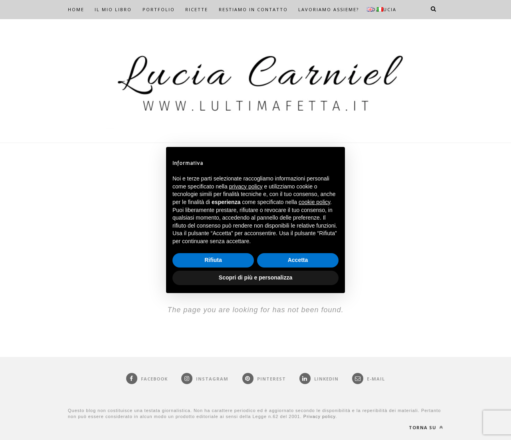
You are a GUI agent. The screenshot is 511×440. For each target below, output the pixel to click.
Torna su (426, 427)
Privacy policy (319, 416)
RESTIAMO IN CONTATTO (253, 9)
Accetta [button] (298, 260)
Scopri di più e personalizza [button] (255, 277)
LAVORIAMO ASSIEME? (328, 9)
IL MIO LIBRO (113, 9)
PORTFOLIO (159, 9)
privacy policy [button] (246, 186)
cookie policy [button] (314, 202)
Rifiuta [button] (213, 260)
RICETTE (196, 9)
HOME (76, 9)
